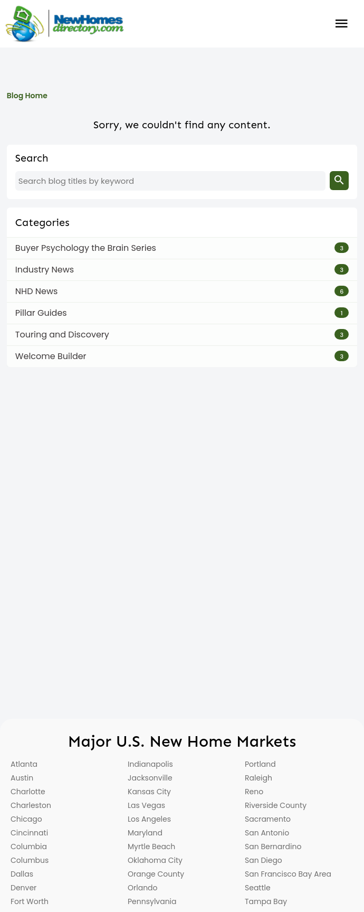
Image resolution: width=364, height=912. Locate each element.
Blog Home (27, 95)
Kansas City (149, 791)
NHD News (36, 291)
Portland (260, 764)
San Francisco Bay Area (288, 874)
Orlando (143, 887)
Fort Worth (30, 901)
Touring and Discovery (62, 334)
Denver (23, 887)
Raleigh (258, 778)
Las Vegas (146, 805)
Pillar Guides (41, 313)
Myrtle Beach (151, 846)
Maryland (145, 833)
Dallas (22, 874)
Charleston (31, 805)
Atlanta (24, 764)
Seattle (258, 887)
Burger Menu (341, 24)
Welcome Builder (51, 356)
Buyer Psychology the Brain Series (85, 248)
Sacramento (268, 819)
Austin (22, 778)
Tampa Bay (266, 901)
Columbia (29, 846)
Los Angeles (149, 819)
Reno (254, 791)
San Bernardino (273, 846)
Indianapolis (150, 764)
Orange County (156, 874)
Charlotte (28, 791)
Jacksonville (150, 778)
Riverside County (275, 805)
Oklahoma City (155, 860)
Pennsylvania (152, 901)
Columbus (30, 860)
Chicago (26, 819)
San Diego (263, 860)
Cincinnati (29, 833)
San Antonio (267, 833)
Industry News (44, 270)
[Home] (64, 23)
